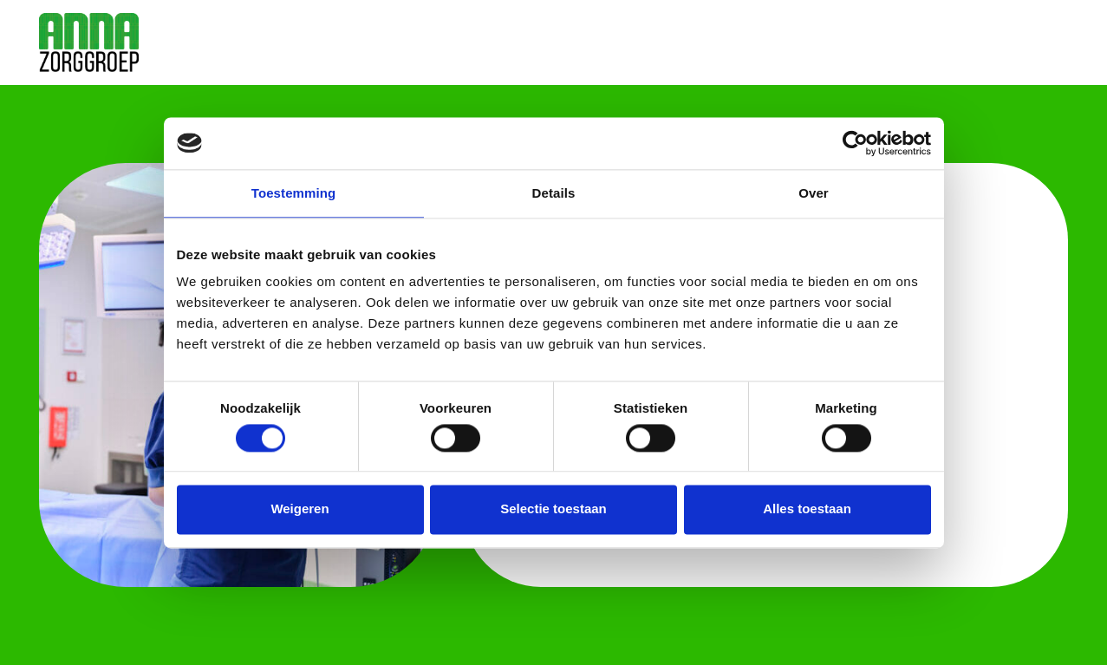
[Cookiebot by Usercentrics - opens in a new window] (855, 143)
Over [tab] (813, 193)
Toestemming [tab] (293, 193)
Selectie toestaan (553, 509)
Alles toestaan (807, 509)
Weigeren (299, 509)
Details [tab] (554, 193)
